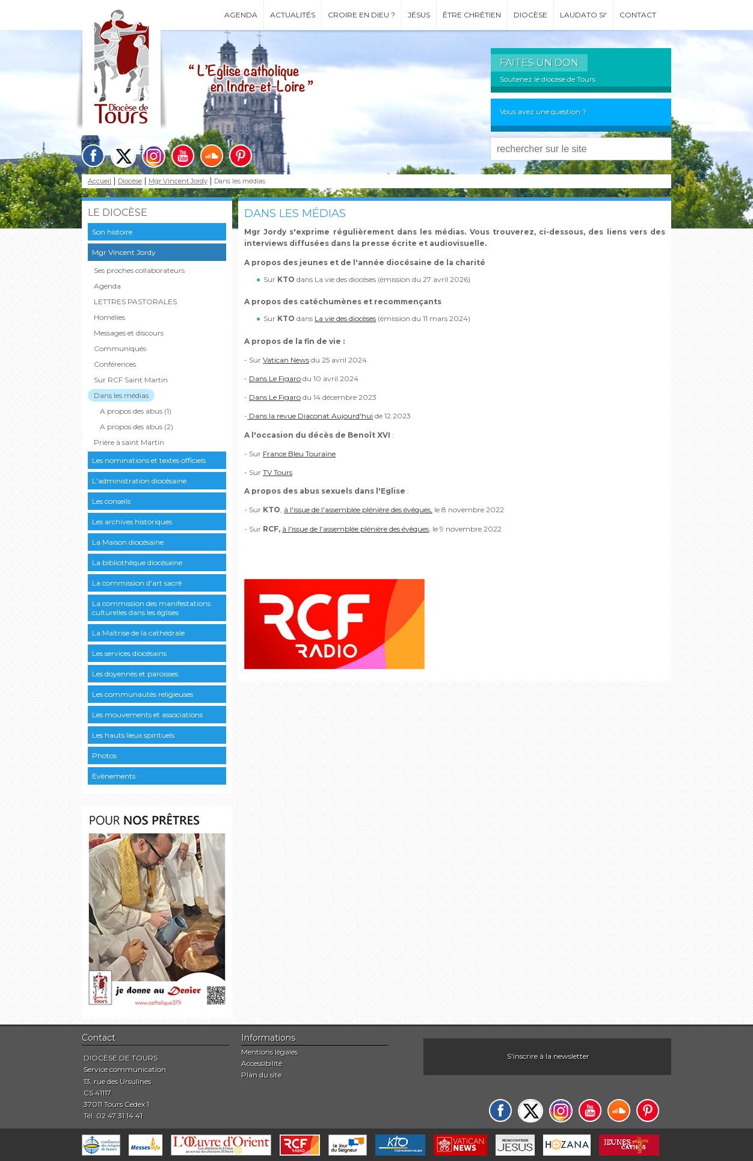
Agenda (240, 14)
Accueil (99, 181)
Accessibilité (261, 1063)
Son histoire (112, 231)
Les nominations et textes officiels (149, 460)
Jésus (419, 14)
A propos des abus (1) (135, 410)
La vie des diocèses (345, 318)
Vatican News (286, 359)
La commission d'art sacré (137, 582)
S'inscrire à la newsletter (548, 1056)
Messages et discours (129, 332)
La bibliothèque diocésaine (137, 562)
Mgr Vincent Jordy (178, 181)
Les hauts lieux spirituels (133, 735)
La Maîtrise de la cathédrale (138, 632)
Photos (104, 755)
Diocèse (530, 14)
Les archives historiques (132, 521)
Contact (637, 14)
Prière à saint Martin (129, 442)
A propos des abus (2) (136, 426)
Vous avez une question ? (543, 111)
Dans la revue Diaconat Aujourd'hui (310, 415)
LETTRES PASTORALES (135, 301)
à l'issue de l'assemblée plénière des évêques (355, 528)
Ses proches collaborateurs (139, 270)
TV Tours (277, 472)
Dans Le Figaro (275, 378)
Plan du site (261, 1074)
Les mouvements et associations (147, 714)
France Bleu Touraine (299, 453)
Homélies (109, 317)
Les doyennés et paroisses (135, 673)
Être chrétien (472, 14)
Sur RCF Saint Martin (131, 379)
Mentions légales (269, 1051)
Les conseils (111, 501)
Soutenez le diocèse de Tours (547, 79)
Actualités (292, 14)
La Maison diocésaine (128, 542)
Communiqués (120, 348)
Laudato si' (583, 14)
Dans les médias (121, 395)
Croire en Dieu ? (361, 14)
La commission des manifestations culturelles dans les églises (151, 608)
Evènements (113, 775)
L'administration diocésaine (139, 480)
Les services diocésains (129, 653)
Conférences (115, 364)
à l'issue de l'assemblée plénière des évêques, (358, 509)
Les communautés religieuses (142, 694)
